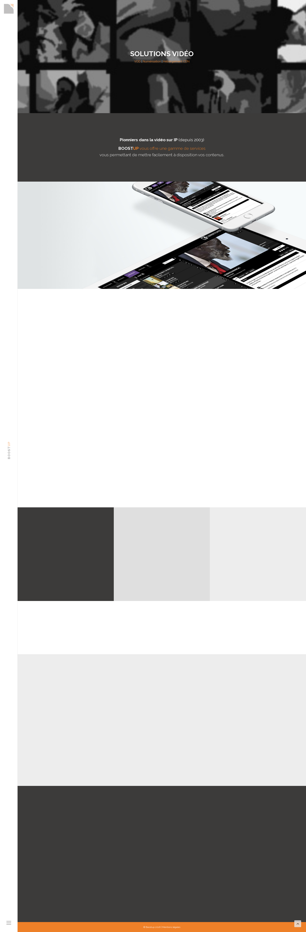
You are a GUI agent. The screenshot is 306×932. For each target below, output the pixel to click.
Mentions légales (171, 927)
